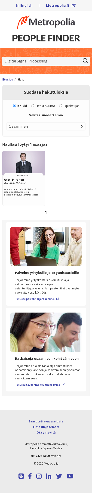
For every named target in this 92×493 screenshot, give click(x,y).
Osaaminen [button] (18, 126)
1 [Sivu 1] (46, 212)
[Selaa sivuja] (46, 212)
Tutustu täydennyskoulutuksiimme (40, 384)
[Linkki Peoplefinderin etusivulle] (46, 22)
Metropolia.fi (61, 5)
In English (24, 5)
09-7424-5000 (40, 456)
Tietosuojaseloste (46, 427)
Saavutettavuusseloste (46, 421)
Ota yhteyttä (46, 432)
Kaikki (22, 106)
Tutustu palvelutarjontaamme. (37, 299)
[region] (46, 184)
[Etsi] (85, 61)
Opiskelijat (71, 106)
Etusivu (7, 79)
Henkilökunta (45, 106)
